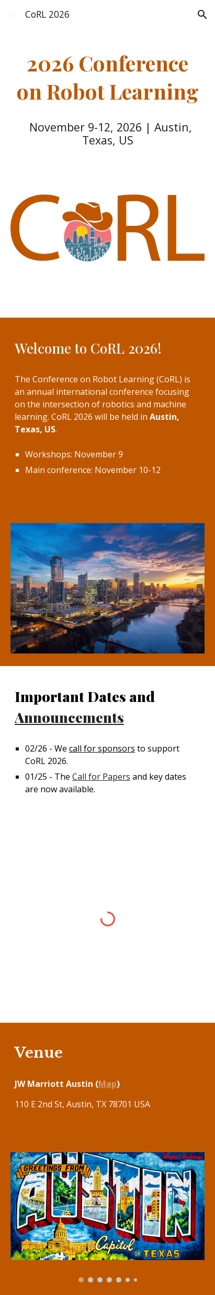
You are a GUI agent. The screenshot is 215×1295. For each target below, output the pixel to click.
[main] (107, 77)
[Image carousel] (107, 1217)
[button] (12, 14)
